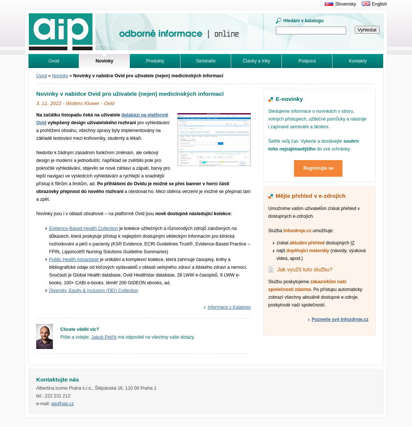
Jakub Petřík (104, 337)
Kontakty (358, 61)
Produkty (155, 61)
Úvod (53, 61)
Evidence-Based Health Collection (83, 228)
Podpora (307, 61)
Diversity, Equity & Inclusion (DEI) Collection (93, 290)
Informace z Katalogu (229, 307)
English (379, 4)
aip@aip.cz (62, 403)
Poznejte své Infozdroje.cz (340, 319)
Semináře (206, 61)
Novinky (60, 75)
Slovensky (345, 4)
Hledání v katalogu (303, 20)
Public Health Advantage (74, 259)
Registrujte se (318, 168)
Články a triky (256, 61)
